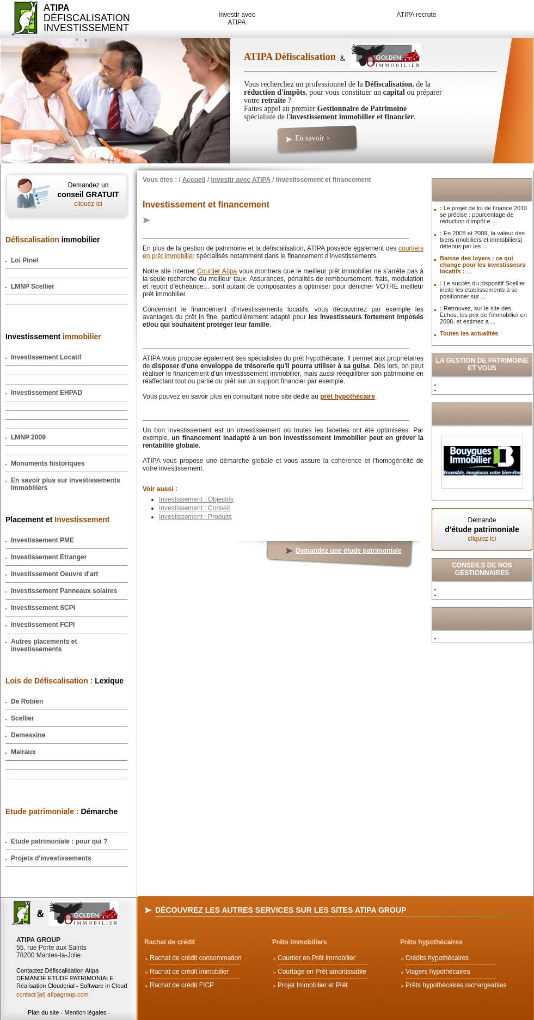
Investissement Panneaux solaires (64, 591)
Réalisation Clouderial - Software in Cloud (71, 985)
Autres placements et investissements (44, 645)
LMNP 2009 (28, 437)
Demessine (28, 735)
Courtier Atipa (217, 271)
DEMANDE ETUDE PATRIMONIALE (65, 978)
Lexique (64, 680)
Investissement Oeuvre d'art (54, 574)
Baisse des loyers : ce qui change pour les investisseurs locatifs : (483, 264)
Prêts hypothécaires (431, 942)
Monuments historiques (47, 463)
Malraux (23, 752)
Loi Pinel (24, 260)
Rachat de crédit (169, 942)
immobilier (52, 239)
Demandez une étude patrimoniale (349, 550)
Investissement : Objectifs (196, 499)
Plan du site (43, 1012)
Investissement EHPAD (46, 392)
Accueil (194, 180)
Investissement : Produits (195, 517)
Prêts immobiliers (299, 942)
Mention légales (85, 1012)
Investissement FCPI (43, 624)
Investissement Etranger (49, 557)
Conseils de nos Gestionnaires (482, 569)
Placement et (57, 519)
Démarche (61, 811)
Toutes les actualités (469, 333)
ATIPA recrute (417, 15)
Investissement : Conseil (194, 508)
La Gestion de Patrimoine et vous (482, 364)
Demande (482, 529)
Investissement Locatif (46, 357)
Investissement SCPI (43, 608)
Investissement (53, 336)
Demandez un (88, 194)
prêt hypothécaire (347, 396)
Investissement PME (42, 540)
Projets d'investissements (51, 858)
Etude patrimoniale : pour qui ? (59, 841)
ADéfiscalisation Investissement (80, 17)
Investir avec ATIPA (236, 18)
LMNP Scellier (32, 286)
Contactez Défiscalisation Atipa (57, 970)
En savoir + (312, 138)
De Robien (27, 701)
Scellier (22, 718)
